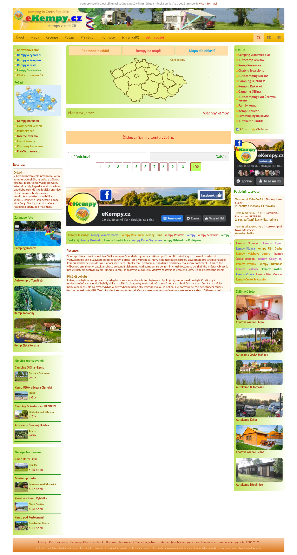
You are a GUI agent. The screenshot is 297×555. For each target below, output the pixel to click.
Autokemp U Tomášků (28, 280)
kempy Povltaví (174, 235)
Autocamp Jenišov (251, 60)
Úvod (20, 37)
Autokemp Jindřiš (250, 121)
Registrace (151, 542)
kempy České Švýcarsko (251, 279)
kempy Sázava (245, 248)
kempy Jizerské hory (117, 240)
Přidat (244, 129)
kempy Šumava (247, 243)
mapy (189, 548)
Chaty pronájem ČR (30, 75)
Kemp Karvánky (24, 313)
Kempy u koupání (29, 60)
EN (279, 37)
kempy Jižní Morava (269, 274)
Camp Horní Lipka (26, 459)
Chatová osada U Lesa (250, 322)
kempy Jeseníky (78, 235)
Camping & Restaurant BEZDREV (35, 406)
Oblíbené (262, 129)
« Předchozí (80, 156)
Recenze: (19, 164)
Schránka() (130, 37)
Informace (107, 37)
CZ (258, 37)
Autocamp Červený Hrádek (32, 425)
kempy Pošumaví (133, 235)
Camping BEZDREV (251, 81)
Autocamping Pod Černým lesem (257, 99)
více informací (208, 3)
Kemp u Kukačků (250, 86)
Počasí (69, 37)
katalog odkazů (171, 548)
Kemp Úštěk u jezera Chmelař (33, 387)
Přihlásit (87, 37)
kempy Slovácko (208, 235)
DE (269, 37)
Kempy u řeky (26, 65)
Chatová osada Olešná (250, 452)
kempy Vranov (246, 264)
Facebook (98, 542)
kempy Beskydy (247, 269)
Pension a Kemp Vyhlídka (31, 498)
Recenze (52, 37)
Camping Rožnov (25, 248)
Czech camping (58, 542)
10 (182, 166)
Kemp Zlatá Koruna (26, 345)
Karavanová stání (28, 50)
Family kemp (247, 105)
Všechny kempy (216, 113)
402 (196, 166)
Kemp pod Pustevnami (29, 517)
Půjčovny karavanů (30, 146)
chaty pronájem (211, 548)
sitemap (165, 542)
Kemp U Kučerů (249, 111)
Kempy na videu (28, 121)
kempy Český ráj (270, 259)
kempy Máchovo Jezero (253, 254)
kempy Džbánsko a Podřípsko (182, 240)
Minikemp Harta (25, 478)
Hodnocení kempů (29, 126)
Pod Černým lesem (82, 61)
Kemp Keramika (249, 65)
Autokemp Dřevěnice (249, 485)
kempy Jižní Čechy (270, 248)
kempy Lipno (272, 243)
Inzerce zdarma (27, 136)
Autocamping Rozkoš (253, 76)
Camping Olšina (249, 91)
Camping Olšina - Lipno (29, 367)
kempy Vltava (245, 274)
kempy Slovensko (29, 70)
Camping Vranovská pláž (254, 55)
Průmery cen (25, 131)
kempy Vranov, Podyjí (105, 235)
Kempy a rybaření (29, 55)
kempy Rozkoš (272, 269)
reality (104, 548)
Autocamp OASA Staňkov (252, 355)
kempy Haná (154, 235)
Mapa (34, 37)
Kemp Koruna (199, 61)
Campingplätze (79, 542)
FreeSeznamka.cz (28, 151)
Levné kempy (26, 141)
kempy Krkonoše (271, 264)
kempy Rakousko (252, 548)
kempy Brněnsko (91, 240)
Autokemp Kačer (246, 420)
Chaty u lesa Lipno (251, 70)
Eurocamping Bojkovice (253, 116)
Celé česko (177, 60)
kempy (191, 235)
